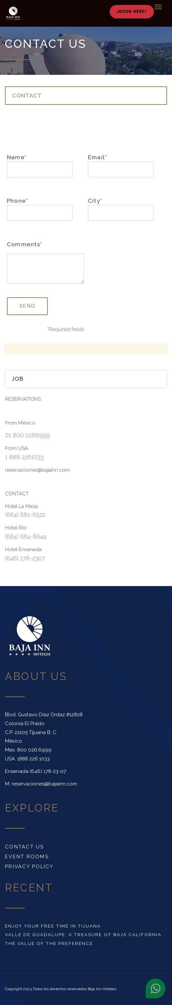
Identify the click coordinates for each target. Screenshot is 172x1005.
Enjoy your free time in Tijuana (53, 926)
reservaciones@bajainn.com (44, 784)
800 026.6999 (34, 750)
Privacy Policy (29, 867)
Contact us (24, 847)
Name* (39, 166)
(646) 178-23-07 (48, 771)
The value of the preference (49, 943)
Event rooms (27, 857)
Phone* (39, 209)
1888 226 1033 (33, 759)
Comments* (24, 244)
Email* (121, 166)
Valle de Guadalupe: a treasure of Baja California (83, 934)
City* (121, 209)
